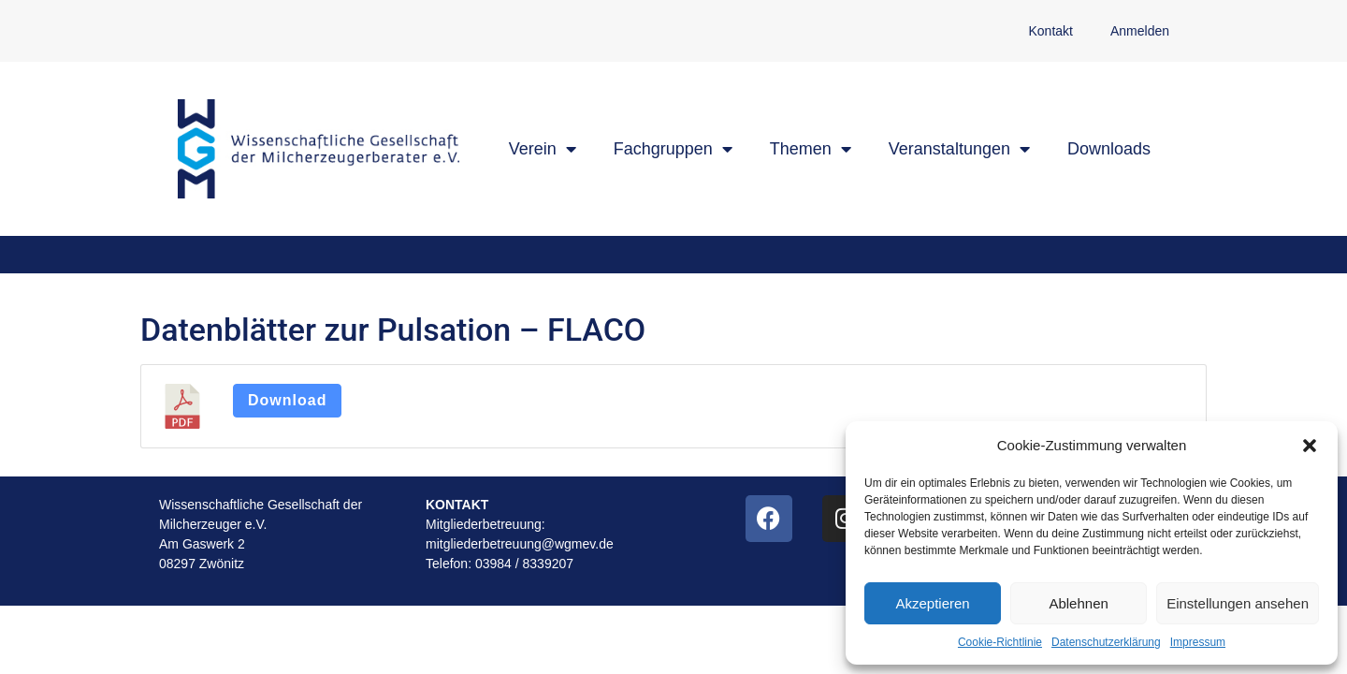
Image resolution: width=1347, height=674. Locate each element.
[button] (1309, 445)
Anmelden (1139, 30)
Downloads (1109, 148)
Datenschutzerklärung (1106, 642)
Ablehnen (1078, 603)
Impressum (1197, 642)
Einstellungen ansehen (1237, 603)
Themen (810, 149)
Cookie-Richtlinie (1000, 642)
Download (287, 400)
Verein (542, 149)
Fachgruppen (673, 149)
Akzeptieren (932, 603)
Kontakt (1050, 30)
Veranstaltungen (959, 149)
